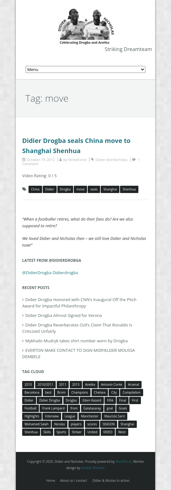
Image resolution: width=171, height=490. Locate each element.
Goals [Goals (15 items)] (123, 408)
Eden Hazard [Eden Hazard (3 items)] (91, 400)
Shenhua (129, 189)
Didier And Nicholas (111, 159)
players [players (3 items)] (76, 424)
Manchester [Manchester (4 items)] (89, 416)
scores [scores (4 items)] (92, 424)
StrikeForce (77, 159)
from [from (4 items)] (74, 408)
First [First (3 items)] (135, 400)
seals (94, 189)
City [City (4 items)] (114, 392)
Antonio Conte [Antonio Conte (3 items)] (111, 384)
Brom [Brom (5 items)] (61, 392)
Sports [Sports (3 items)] (61, 432)
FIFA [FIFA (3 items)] (110, 400)
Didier (49, 189)
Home (50, 480)
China (35, 189)
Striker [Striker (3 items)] (77, 432)
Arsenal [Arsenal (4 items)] (133, 384)
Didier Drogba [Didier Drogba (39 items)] (49, 400)
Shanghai (110, 189)
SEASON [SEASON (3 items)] (109, 424)
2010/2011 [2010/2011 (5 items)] (45, 384)
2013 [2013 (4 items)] (75, 384)
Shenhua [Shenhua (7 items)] (31, 432)
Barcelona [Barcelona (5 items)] (32, 392)
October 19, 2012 (41, 159)
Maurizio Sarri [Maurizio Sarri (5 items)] (114, 416)
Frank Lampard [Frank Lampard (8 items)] (53, 408)
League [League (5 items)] (70, 416)
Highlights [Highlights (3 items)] (32, 416)
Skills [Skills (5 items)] (47, 432)
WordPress (124, 461)
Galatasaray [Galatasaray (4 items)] (92, 408)
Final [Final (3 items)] (122, 400)
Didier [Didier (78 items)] (29, 400)
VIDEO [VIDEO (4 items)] (107, 432)
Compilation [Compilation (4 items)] (132, 392)
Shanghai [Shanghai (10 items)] (127, 424)
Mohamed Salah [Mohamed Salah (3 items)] (37, 424)
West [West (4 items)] (121, 432)
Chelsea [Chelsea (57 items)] (100, 392)
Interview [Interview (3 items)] (52, 416)
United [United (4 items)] (92, 432)
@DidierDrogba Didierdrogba (50, 272)
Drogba (65, 189)
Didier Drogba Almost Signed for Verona (63, 315)
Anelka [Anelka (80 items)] (90, 384)
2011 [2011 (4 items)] (62, 384)
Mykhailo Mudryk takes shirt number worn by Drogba (76, 341)
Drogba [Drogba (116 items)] (71, 400)
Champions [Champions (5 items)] (79, 392)
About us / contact (73, 480)
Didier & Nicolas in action (111, 480)
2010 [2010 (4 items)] (28, 384)
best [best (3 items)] (48, 392)
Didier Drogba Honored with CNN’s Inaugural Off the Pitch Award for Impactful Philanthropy (79, 303)
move (80, 189)
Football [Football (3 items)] (30, 408)
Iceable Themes (92, 468)
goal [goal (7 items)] (110, 408)
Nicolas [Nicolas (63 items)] (59, 424)
